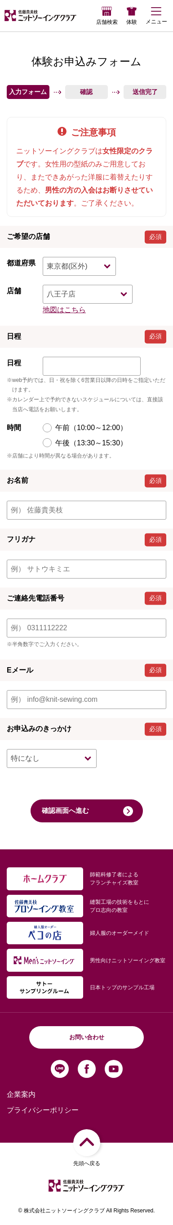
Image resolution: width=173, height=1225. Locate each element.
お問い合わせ (86, 1037)
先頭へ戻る (86, 1147)
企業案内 (21, 1094)
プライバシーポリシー (43, 1110)
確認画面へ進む (87, 811)
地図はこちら (64, 310)
